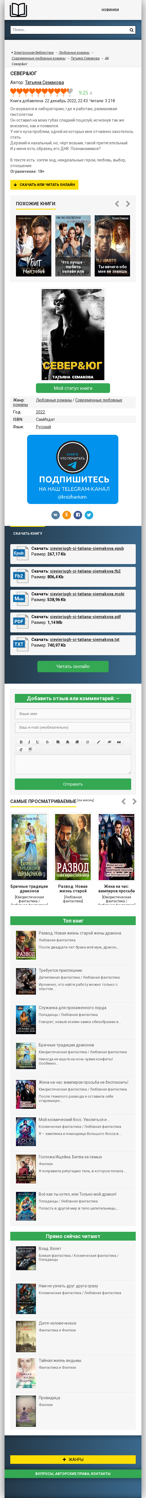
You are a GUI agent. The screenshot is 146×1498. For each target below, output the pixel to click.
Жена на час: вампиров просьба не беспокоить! (116, 889)
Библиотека (47, 10)
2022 (40, 412)
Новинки (110, 10)
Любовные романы (54, 400)
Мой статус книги (73, 388)
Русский (43, 427)
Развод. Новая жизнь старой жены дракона (73, 889)
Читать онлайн (73, 666)
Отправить (73, 784)
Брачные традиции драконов (29, 888)
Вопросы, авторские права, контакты (73, 1474)
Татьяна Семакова (85, 58)
